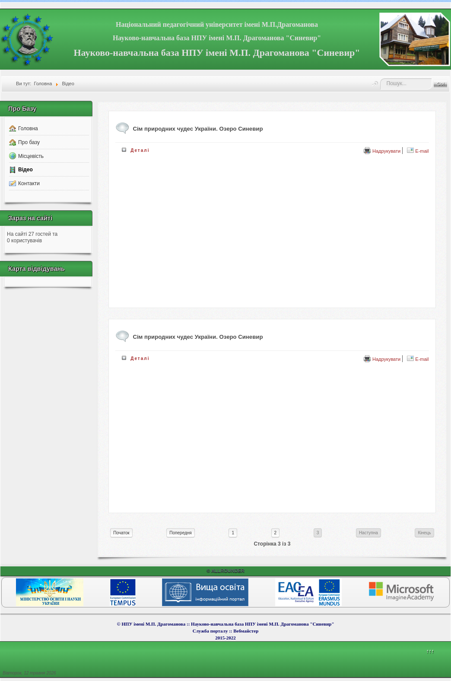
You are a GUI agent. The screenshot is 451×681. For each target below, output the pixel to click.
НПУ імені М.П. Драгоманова (153, 623)
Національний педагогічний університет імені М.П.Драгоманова (217, 24)
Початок (121, 532)
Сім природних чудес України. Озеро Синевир (198, 337)
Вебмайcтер (245, 630)
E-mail (418, 151)
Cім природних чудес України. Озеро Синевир (198, 128)
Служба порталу (211, 630)
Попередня (180, 532)
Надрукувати (382, 151)
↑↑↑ (430, 651)
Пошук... (380, 78)
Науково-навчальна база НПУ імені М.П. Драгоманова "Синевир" (217, 38)
